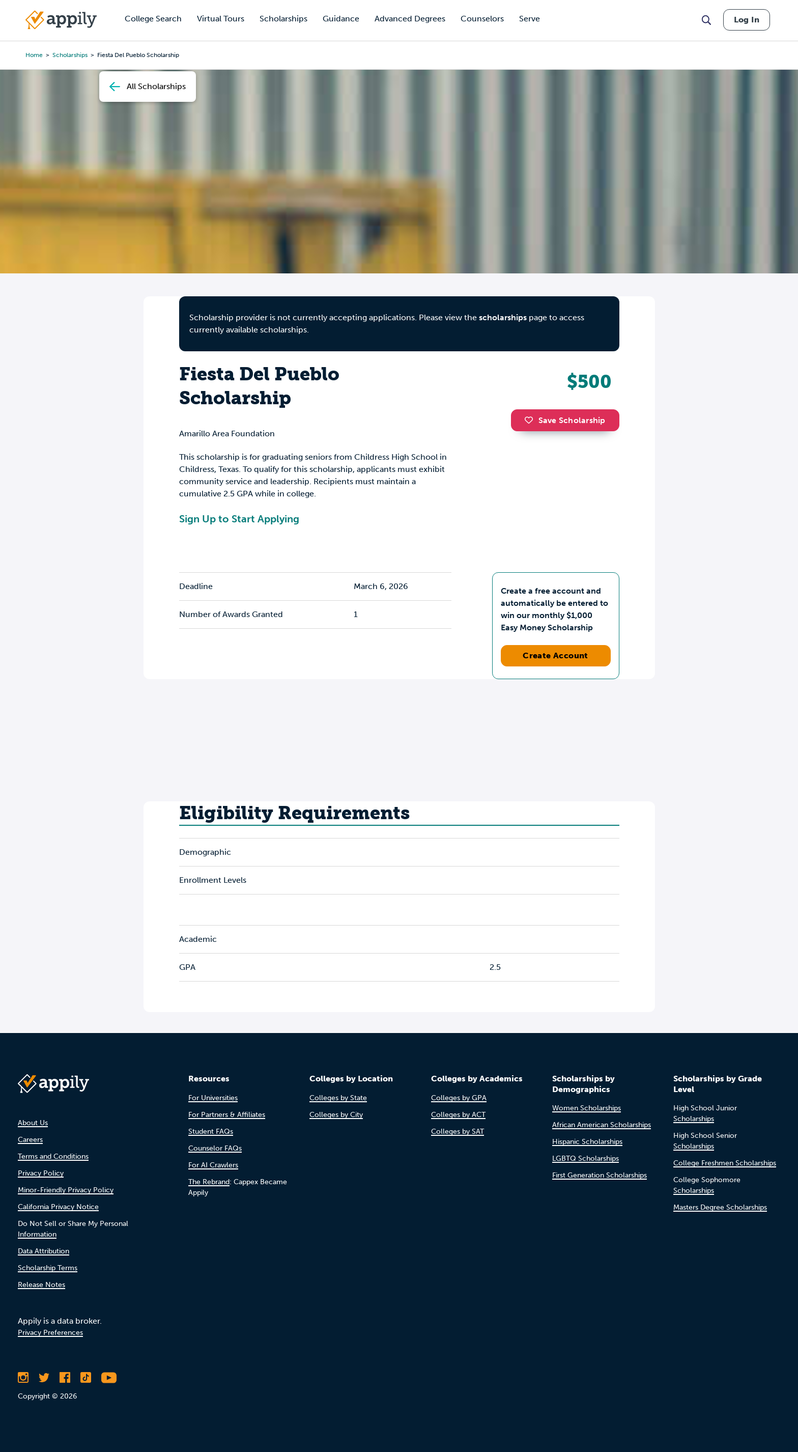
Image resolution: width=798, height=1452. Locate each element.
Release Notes (41, 1284)
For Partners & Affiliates (226, 1114)
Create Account (555, 655)
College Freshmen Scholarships (724, 1163)
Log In (746, 19)
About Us (33, 1123)
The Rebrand (209, 1182)
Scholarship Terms (47, 1268)
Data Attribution (43, 1251)
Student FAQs (210, 1131)
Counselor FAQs (215, 1148)
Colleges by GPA (459, 1098)
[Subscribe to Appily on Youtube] (109, 1377)
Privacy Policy (41, 1173)
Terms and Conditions (53, 1156)
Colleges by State (338, 1098)
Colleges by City (336, 1114)
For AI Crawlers (213, 1165)
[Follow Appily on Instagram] (23, 1377)
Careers (30, 1139)
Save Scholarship (565, 420)
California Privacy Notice (58, 1207)
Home (34, 55)
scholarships (70, 55)
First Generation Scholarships (599, 1175)
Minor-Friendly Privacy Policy (65, 1190)
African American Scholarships (601, 1125)
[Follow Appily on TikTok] (85, 1377)
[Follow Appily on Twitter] (44, 1377)
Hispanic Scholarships (587, 1141)
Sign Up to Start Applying (239, 519)
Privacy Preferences (50, 1332)
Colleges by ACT (458, 1114)
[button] (531, 420)
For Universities (213, 1098)
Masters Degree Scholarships (720, 1207)
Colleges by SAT (457, 1131)
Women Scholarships (586, 1108)
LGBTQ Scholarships (585, 1158)
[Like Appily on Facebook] (65, 1377)
